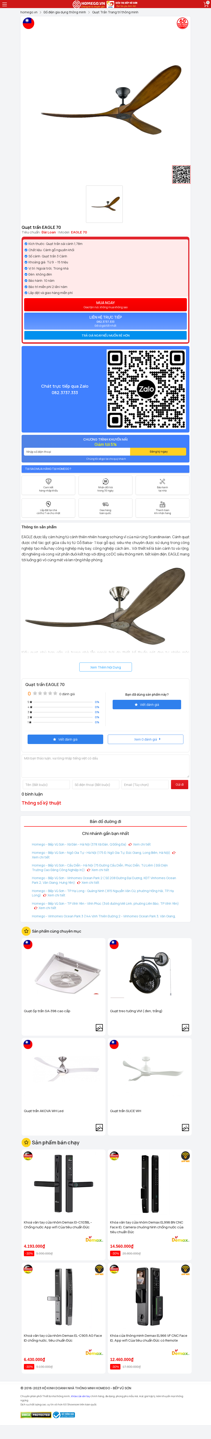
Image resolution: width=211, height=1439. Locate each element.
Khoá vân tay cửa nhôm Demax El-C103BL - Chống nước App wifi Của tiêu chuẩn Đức (58, 1225)
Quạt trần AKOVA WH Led (43, 1110)
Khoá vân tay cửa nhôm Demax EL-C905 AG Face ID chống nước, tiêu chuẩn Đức (63, 1338)
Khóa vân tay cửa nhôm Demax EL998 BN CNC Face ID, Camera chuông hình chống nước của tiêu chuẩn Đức (146, 1227)
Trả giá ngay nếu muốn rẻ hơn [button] (106, 335)
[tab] (105, 335)
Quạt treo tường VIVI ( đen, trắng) (136, 1011)
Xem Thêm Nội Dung (105, 667)
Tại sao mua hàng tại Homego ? (48, 469)
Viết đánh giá (147, 704)
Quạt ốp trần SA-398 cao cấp (47, 1011)
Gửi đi (180, 784)
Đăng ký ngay (159, 452)
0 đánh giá (67, 694)
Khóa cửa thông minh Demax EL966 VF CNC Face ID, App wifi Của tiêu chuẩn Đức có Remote (148, 1338)
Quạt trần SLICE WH (125, 1110)
